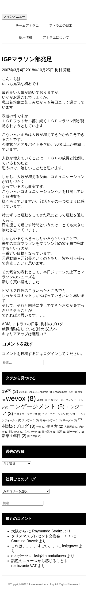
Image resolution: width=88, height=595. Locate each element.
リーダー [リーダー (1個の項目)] (70, 420)
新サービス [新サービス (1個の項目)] (75, 431)
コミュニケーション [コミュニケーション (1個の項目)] (55, 414)
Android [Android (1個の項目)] (45, 391)
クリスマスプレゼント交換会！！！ (41, 536)
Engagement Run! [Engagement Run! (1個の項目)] (65, 391)
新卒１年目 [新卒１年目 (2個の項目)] (14, 436)
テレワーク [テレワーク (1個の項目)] (30, 420)
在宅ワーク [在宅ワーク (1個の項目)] (32, 431)
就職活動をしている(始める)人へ (29, 329)
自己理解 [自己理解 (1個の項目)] (34, 436)
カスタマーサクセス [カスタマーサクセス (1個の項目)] (27, 414)
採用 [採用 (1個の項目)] (61, 431)
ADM (6, 324)
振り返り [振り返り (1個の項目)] (49, 431)
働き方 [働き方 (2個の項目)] (54, 426)
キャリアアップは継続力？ (24, 334)
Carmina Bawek (24, 541)
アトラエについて (56, 37)
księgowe (70, 546)
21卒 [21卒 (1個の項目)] (33, 391)
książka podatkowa (50, 556)
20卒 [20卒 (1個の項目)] (23, 391)
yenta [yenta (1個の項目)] (42, 399)
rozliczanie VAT (24, 566)
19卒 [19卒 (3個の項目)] (10, 391)
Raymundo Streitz (47, 531)
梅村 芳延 (63, 70)
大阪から (18, 531)
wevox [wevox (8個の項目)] (21, 398)
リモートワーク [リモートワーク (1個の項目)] (51, 420)
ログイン (50, 354)
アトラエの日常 (60, 25)
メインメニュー (14, 16)
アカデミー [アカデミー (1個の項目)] (56, 399)
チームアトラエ (27, 25)
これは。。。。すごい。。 (33, 546)
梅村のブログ (52, 324)
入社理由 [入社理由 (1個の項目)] (71, 426)
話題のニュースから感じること (37, 561)
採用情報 (25, 37)
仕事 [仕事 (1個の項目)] (40, 426)
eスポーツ (19, 556)
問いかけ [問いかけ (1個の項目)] (16, 431)
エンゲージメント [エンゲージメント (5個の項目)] (37, 406)
